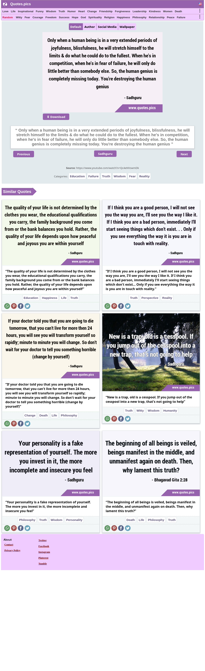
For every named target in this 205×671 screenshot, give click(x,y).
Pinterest (43, 557)
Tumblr (42, 563)
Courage (37, 17)
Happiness (123, 17)
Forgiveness (122, 11)
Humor (71, 11)
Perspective (150, 297)
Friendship (106, 11)
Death (178, 11)
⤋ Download (56, 117)
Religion (109, 17)
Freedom (50, 17)
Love (5, 11)
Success (64, 17)
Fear (27, 17)
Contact (8, 544)
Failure (181, 17)
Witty (19, 17)
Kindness (155, 11)
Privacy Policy (12, 550)
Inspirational (25, 11)
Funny (40, 11)
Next (184, 154)
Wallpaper (127, 27)
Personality (74, 520)
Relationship (157, 17)
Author (89, 27)
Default (75, 27)
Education (77, 176)
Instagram (44, 551)
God (83, 17)
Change (92, 11)
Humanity (170, 410)
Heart (81, 11)
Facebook (43, 546)
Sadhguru (105, 154)
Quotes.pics (20, 4)
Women (167, 11)
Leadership (140, 11)
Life (13, 11)
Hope (75, 17)
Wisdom (51, 11)
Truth (61, 11)
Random (7, 17)
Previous (23, 154)
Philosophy (140, 17)
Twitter (42, 540)
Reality (144, 176)
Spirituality (95, 17)
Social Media (107, 27)
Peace (171, 17)
